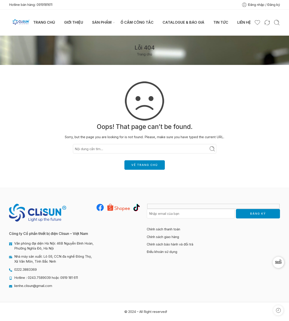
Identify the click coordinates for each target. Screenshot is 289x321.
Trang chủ (44, 22)
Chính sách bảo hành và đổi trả (170, 244)
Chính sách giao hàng (163, 237)
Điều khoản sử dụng (162, 252)
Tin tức (220, 22)
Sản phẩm (102, 22)
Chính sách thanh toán (163, 229)
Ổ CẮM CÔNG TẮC (137, 22)
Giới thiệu (73, 22)
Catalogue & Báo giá (183, 22)
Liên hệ (244, 22)
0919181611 (44, 5)
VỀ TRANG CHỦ (144, 165)
